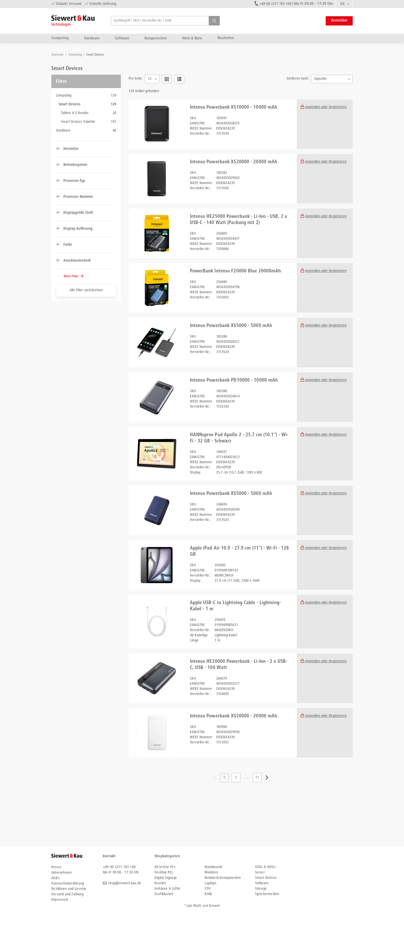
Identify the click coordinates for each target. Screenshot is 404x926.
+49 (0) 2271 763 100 (275, 4)
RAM (208, 894)
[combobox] (343, 4)
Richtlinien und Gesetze (69, 889)
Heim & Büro (192, 38)
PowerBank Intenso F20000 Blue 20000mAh (235, 271)
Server (260, 872)
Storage (261, 889)
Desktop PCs (163, 872)
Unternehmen (61, 873)
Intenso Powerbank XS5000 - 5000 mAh (231, 326)
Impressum (59, 900)
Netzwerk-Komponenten (223, 878)
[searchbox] (165, 20)
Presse (56, 867)
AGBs (55, 878)
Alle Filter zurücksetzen (86, 290)
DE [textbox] (342, 4)
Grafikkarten (163, 894)
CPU (208, 889)
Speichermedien (267, 894)
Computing (60, 38)
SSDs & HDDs (265, 867)
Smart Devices (95, 55)
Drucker (160, 883)
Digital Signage (165, 878)
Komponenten (156, 38)
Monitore (211, 872)
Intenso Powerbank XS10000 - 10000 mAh (233, 107)
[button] (214, 20)
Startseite (57, 55)
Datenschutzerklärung (67, 884)
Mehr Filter (71, 276)
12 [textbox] (150, 79)
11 (257, 777)
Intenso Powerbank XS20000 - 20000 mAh (233, 162)
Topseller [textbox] (320, 79)
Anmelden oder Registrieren (326, 107)
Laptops (210, 883)
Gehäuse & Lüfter (167, 889)
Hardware (91, 38)
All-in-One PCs (164, 867)
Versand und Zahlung (67, 894)
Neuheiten (225, 38)
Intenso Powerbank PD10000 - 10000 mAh (234, 380)
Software (122, 38)
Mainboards (213, 867)
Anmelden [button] (339, 21)
